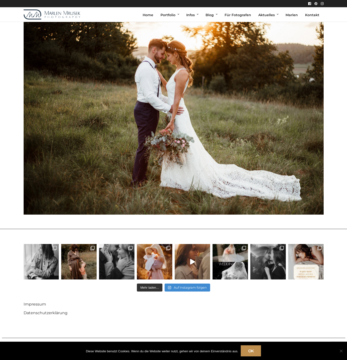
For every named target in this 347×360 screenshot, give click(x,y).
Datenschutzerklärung (45, 313)
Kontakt (312, 15)
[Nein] (341, 350)
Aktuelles (266, 15)
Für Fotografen (238, 15)
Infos (190, 15)
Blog (210, 15)
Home (148, 15)
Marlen (292, 15)
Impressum (35, 304)
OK (251, 351)
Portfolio (167, 15)
